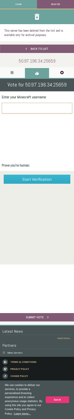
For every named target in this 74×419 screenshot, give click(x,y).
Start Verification (37, 179)
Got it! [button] (57, 399)
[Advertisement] (37, 139)
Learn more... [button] (22, 413)
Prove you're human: (16, 165)
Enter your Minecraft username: (24, 97)
